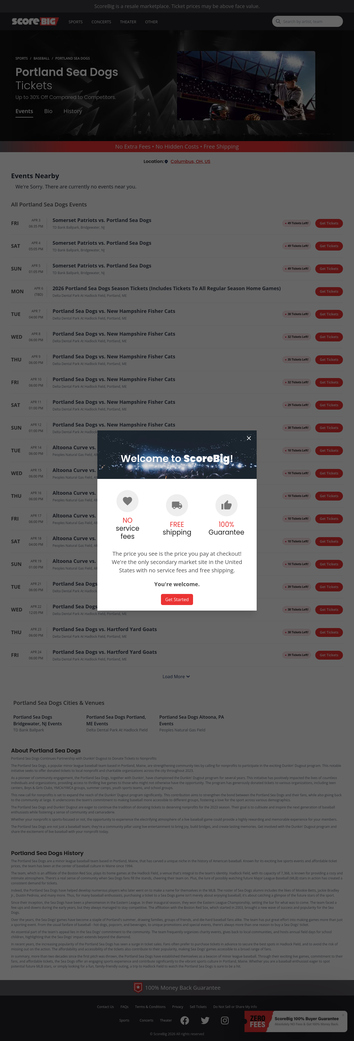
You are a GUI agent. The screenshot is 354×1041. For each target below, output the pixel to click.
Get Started (177, 599)
